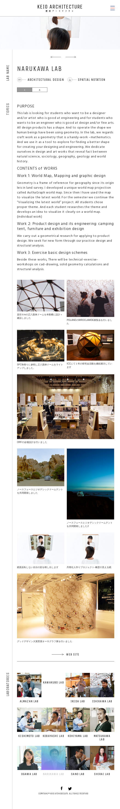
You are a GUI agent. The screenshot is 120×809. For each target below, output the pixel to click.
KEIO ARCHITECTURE (60, 8)
